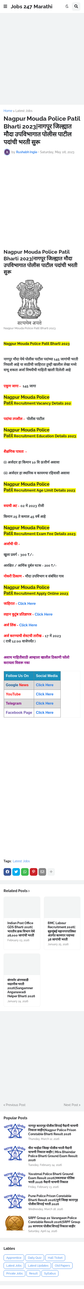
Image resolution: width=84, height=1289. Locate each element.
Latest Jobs (23, 110)
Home (8, 110)
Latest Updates (38, 1265)
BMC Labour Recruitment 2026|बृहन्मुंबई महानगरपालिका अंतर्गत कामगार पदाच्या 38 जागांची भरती (62, 931)
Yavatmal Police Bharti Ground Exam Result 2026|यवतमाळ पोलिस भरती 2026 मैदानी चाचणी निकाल (51, 1178)
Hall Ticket (55, 1257)
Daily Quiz (34, 1257)
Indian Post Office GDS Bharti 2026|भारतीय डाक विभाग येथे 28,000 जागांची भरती (21, 929)
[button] (5, 6)
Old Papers (62, 1265)
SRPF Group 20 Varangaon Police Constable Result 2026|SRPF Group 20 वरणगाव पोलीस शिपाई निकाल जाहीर (54, 1222)
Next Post (71, 1105)
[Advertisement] (42, 59)
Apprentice (14, 1257)
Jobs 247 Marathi (31, 6)
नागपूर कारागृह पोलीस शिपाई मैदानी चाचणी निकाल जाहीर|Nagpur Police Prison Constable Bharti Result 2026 (53, 1130)
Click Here (27, 603)
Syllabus (50, 1273)
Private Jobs (14, 1273)
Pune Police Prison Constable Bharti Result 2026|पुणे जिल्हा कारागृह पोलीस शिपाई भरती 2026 (53, 1200)
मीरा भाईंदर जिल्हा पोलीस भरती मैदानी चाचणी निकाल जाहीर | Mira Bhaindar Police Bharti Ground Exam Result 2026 (53, 1154)
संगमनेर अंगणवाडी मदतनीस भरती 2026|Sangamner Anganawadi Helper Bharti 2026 (21, 988)
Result (33, 1273)
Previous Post (16, 1105)
